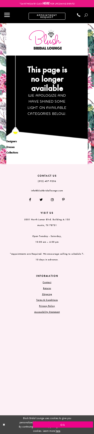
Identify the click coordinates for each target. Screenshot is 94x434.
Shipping (47, 294)
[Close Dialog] (31, 424)
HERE (46, 3)
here (58, 431)
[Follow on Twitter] (41, 199)
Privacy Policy (47, 305)
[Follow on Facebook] (32, 199)
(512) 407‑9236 (47, 181)
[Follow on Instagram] (52, 199)
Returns (47, 288)
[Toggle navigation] (7, 15)
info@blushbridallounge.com (47, 190)
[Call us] (78, 15)
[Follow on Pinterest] (61, 199)
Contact (47, 282)
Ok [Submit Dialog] (62, 424)
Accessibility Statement (47, 311)
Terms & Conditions (47, 299)
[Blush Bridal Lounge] (45, 39)
